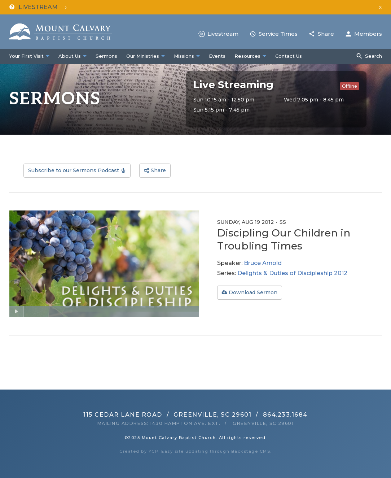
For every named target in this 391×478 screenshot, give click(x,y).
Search (373, 56)
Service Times (278, 33)
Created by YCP (138, 451)
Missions (184, 56)
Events (217, 56)
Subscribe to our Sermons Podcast (73, 170)
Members (368, 33)
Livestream (222, 33)
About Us (69, 56)
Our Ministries (142, 56)
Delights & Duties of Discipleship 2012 (292, 273)
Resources (247, 56)
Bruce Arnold (263, 263)
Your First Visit (26, 56)
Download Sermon (253, 292)
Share (326, 33)
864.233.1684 (285, 414)
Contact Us (288, 56)
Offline (349, 86)
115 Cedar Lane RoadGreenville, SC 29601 (167, 414)
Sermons (106, 56)
